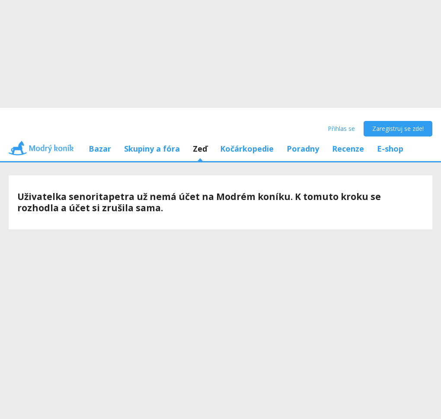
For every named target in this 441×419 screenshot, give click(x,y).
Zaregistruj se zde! (398, 128)
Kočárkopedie (247, 148)
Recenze (348, 148)
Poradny (303, 148)
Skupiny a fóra (152, 148)
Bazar (100, 148)
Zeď (200, 148)
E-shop (390, 148)
